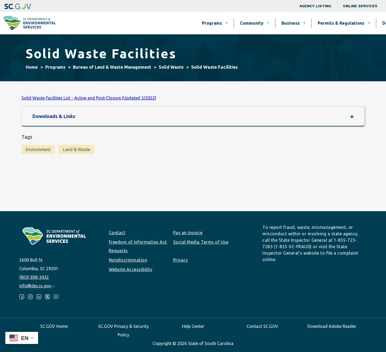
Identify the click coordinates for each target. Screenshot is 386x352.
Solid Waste (171, 67)
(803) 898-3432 (34, 277)
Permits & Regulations (250, 23)
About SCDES (350, 23)
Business (200, 23)
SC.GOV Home (54, 326)
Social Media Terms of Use (201, 242)
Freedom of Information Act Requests (138, 246)
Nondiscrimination (128, 260)
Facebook (21, 296)
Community (161, 23)
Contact (117, 232)
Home (32, 67)
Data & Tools (304, 23)
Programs (121, 23)
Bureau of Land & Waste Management (112, 67)
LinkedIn (38, 296)
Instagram (30, 296)
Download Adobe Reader (331, 326)
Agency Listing (315, 6)
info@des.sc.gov (37, 285)
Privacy (180, 260)
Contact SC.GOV (262, 326)
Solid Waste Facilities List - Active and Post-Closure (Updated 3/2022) (88, 98)
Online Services (360, 6)
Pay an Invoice (188, 232)
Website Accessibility (131, 269)
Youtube (56, 296)
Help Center (193, 326)
